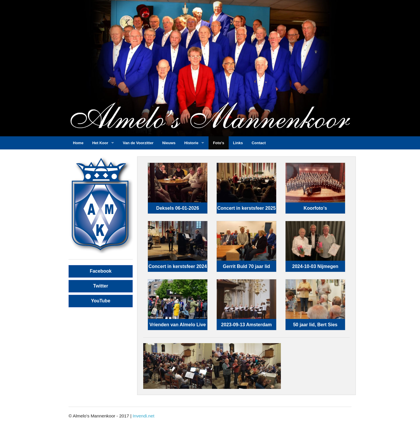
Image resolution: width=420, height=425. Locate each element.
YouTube (100, 300)
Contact (259, 143)
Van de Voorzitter (138, 143)
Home (78, 143)
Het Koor (100, 143)
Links (238, 143)
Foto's (218, 143)
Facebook (101, 271)
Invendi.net (143, 415)
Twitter (100, 285)
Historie (191, 143)
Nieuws (169, 143)
